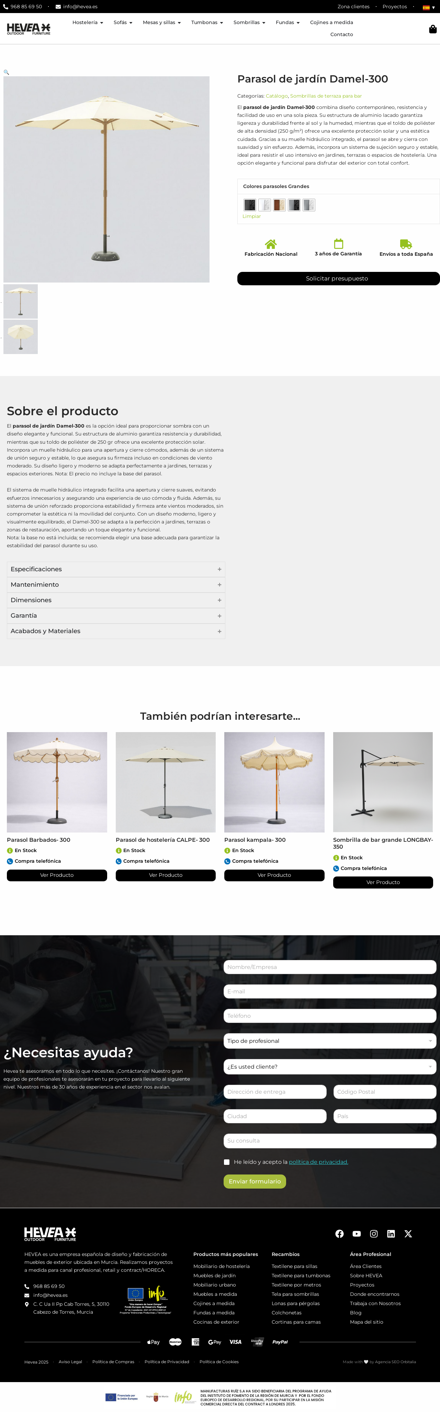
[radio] (250, 205)
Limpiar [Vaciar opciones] (251, 216)
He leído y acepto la (291, 1162)
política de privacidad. (318, 1162)
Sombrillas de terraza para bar (326, 96)
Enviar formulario (255, 1181)
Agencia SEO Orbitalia (395, 1362)
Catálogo (277, 96)
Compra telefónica (38, 861)
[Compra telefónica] (10, 861)
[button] (110, 72)
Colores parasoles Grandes (276, 186)
